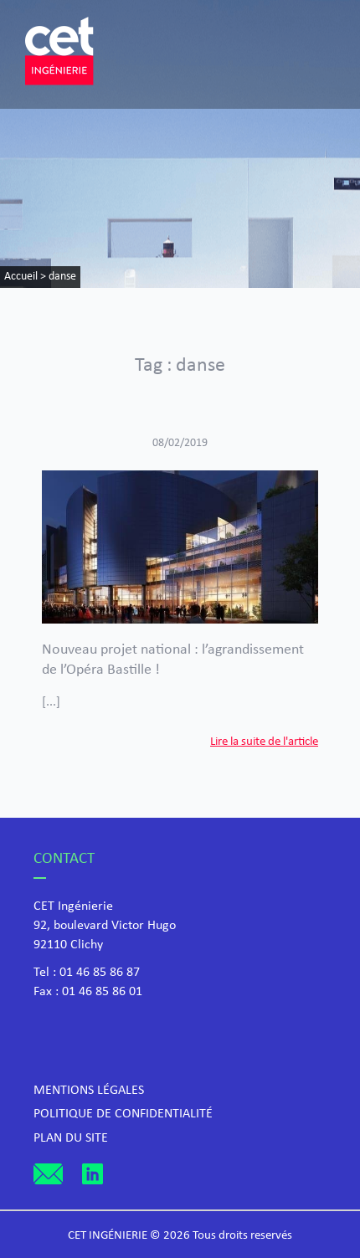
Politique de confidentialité (123, 1114)
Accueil (21, 276)
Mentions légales (88, 1090)
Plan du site (70, 1138)
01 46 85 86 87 (99, 972)
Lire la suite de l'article (264, 742)
